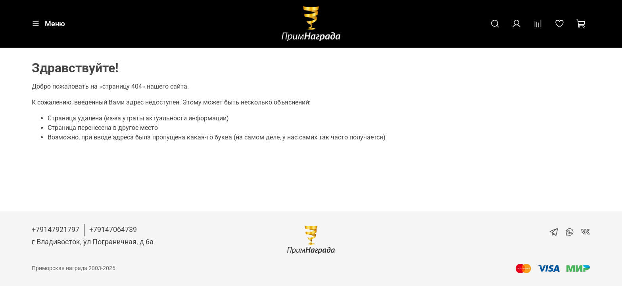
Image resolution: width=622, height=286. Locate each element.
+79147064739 (113, 229)
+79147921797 (55, 229)
